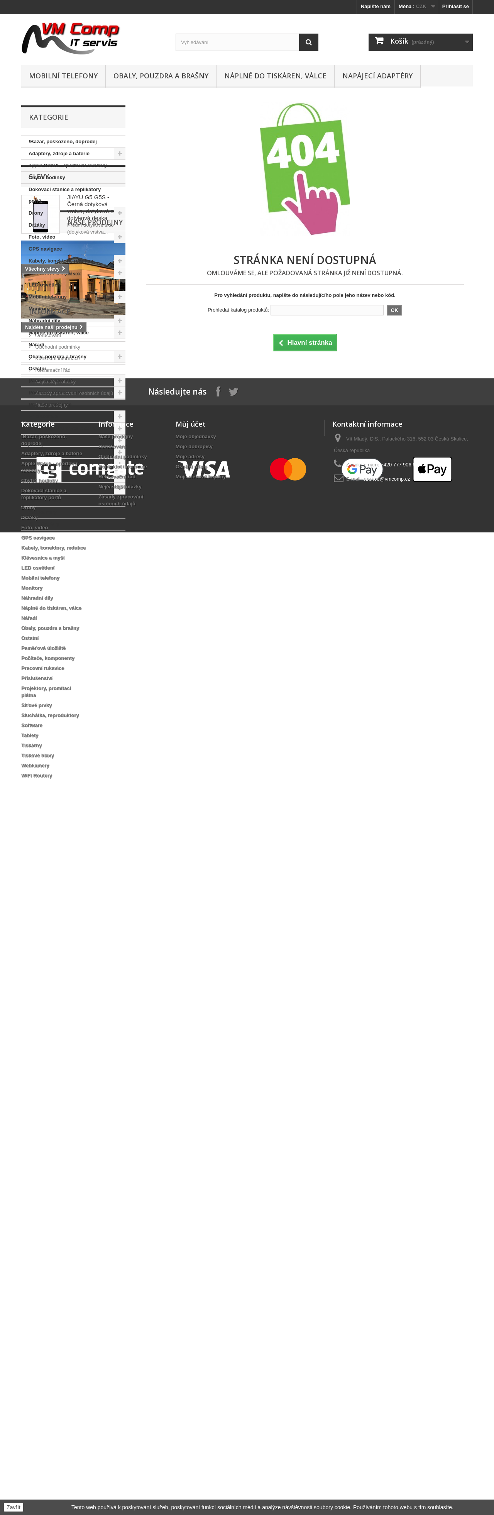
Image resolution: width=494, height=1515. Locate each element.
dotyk (79, 832)
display (33, 855)
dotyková (86, 855)
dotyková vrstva (44, 832)
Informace (50, 896)
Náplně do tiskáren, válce (275, 75)
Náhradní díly (44, 321)
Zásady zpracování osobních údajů (73, 975)
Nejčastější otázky (55, 963)
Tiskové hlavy (45, 500)
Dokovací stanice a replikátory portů (65, 195)
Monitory (39, 309)
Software (39, 464)
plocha (33, 866)
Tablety (37, 476)
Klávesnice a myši (50, 273)
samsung (97, 843)
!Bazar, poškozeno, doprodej (63, 141)
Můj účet (191, 1069)
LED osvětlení (45, 285)
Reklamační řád (52, 952)
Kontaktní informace (57, 940)
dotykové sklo (42, 843)
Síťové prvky (44, 440)
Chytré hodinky (47, 177)
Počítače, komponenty (55, 392)
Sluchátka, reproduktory (57, 452)
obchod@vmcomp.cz (386, 1124)
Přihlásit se (455, 6)
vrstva (58, 855)
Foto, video (42, 237)
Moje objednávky (196, 1082)
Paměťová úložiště (51, 380)
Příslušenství (44, 416)
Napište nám (376, 6)
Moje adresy (190, 1102)
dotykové (61, 866)
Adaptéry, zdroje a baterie (59, 153)
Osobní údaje (191, 1112)
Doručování (47, 917)
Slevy (39, 553)
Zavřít (13, 1507)
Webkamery (43, 512)
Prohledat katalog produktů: (238, 310)
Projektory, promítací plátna (62, 428)
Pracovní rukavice (50, 404)
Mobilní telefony (63, 75)
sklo (73, 843)
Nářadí (36, 344)
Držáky (37, 225)
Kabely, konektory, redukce (61, 261)
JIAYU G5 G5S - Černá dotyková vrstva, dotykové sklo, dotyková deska (94, 584)
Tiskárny (39, 488)
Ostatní (37, 368)
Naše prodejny (57, 674)
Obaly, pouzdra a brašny (160, 75)
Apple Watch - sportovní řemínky (68, 165)
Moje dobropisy (194, 1092)
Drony (36, 213)
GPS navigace (45, 249)
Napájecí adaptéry (377, 75)
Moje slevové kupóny (201, 1122)
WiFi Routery (44, 524)
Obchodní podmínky (57, 929)
